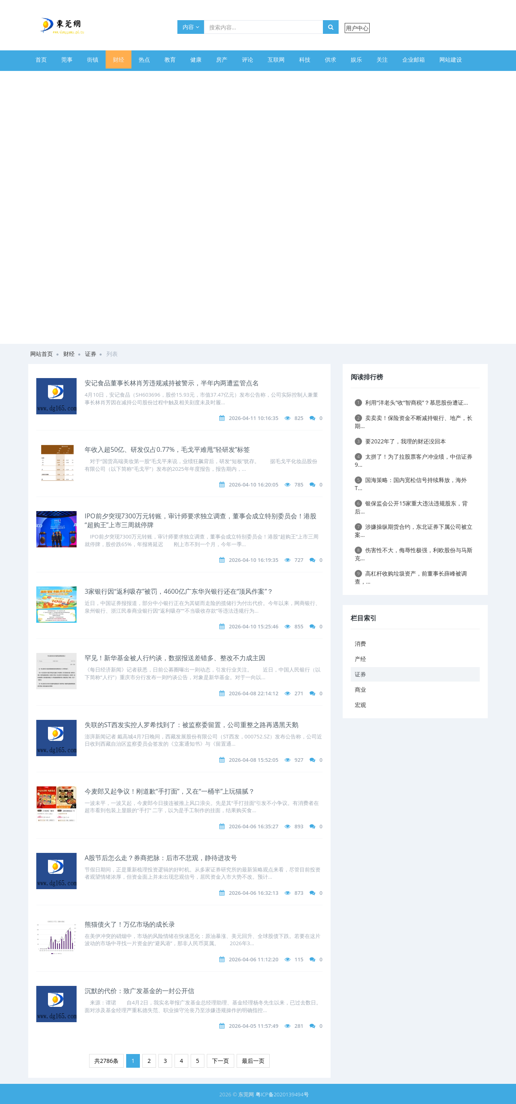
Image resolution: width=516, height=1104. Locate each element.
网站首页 (41, 354)
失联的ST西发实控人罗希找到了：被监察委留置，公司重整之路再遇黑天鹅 (191, 724)
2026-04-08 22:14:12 (254, 693)
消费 (360, 643)
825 (298, 418)
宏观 (360, 705)
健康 (196, 59)
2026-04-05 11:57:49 (254, 1025)
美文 (67, 77)
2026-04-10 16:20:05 (254, 484)
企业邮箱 (413, 59)
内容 (191, 27)
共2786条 (106, 1060)
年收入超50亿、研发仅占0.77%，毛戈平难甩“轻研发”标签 (167, 449)
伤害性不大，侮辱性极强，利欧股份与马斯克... (413, 554)
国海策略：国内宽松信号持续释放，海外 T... (411, 484)
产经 (360, 659)
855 (298, 626)
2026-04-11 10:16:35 (254, 418)
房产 (221, 59)
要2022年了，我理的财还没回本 (400, 441)
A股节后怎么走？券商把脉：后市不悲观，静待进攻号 (161, 857)
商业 (360, 689)
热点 (144, 59)
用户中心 (357, 28)
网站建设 (450, 59)
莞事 (67, 59)
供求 (330, 59)
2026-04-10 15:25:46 (254, 626)
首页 (41, 59)
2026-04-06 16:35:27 (254, 826)
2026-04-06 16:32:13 (254, 892)
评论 (247, 59)
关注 (382, 59)
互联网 (276, 59)
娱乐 (356, 59)
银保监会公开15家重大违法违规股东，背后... (411, 507)
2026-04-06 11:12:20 (254, 959)
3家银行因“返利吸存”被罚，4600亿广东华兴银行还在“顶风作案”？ (179, 591)
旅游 (170, 77)
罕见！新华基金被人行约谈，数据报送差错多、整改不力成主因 (175, 657)
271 (298, 693)
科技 (304, 59)
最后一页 (253, 1060)
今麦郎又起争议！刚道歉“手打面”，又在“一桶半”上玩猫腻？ (170, 791)
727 (298, 559)
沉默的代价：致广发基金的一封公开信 (139, 990)
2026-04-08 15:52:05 (254, 759)
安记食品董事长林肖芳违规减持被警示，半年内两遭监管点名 (172, 382)
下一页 (220, 1060)
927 (298, 759)
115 (298, 959)
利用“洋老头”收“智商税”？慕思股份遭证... (411, 402)
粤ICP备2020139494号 (282, 1094)
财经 (118, 59)
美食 (92, 77)
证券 (90, 354)
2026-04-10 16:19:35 (254, 559)
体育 (41, 77)
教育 (170, 59)
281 (298, 1025)
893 (298, 826)
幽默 (118, 77)
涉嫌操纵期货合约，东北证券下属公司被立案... (413, 530)
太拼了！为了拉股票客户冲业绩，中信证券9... (413, 460)
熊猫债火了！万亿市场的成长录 (130, 924)
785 (298, 484)
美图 (144, 77)
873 (298, 892)
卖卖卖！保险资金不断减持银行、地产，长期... (413, 422)
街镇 (92, 59)
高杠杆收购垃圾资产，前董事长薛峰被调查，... (411, 577)
